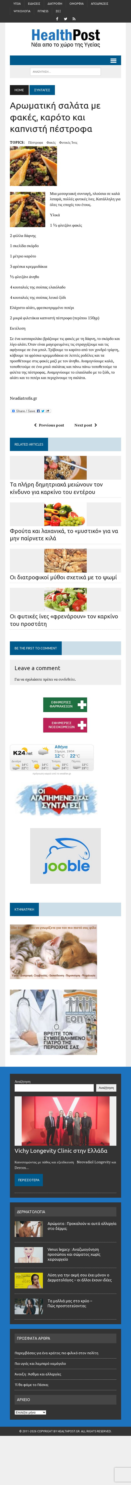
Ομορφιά (77, 3)
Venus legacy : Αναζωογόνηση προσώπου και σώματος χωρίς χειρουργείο (74, 1254)
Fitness (43, 11)
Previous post (49, 425)
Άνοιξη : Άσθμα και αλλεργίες (38, 1374)
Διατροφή (55, 3)
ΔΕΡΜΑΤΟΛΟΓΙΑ (31, 1212)
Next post (85, 425)
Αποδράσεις (99, 3)
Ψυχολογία (22, 11)
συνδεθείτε (66, 679)
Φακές (51, 142)
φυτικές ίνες (68, 142)
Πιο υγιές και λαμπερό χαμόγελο (40, 1364)
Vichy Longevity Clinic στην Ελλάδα (61, 1150)
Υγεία (17, 3)
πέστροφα (35, 142)
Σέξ (58, 11)
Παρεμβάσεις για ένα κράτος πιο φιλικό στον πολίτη (56, 1353)
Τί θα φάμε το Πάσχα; (32, 1385)
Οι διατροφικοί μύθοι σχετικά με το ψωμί (63, 577)
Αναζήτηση (23, 1081)
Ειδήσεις (34, 3)
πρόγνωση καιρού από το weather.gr (52, 774)
